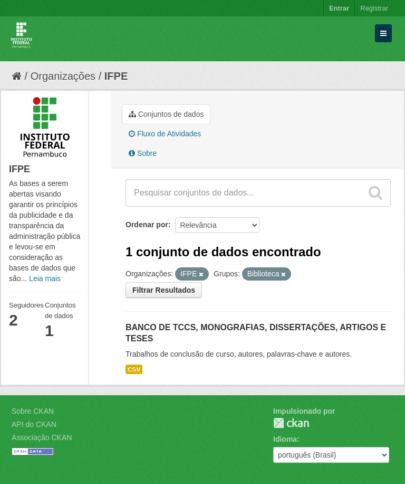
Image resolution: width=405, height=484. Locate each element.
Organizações (63, 76)
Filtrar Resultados (163, 290)
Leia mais (45, 278)
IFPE (116, 76)
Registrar (374, 8)
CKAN (291, 423)
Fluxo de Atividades (165, 133)
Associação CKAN (42, 437)
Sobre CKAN (33, 411)
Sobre (143, 153)
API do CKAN (34, 424)
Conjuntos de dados (166, 114)
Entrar (339, 8)
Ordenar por (147, 224)
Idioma (285, 439)
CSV (134, 369)
